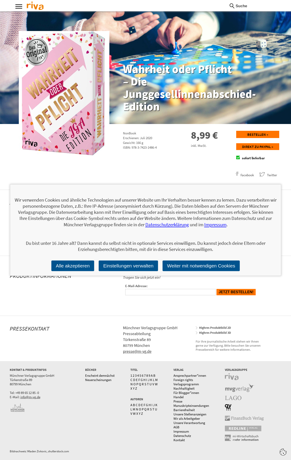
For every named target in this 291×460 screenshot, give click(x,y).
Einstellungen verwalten (128, 265)
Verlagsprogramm (186, 384)
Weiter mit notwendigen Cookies (201, 265)
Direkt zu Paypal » (257, 146)
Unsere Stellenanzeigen (189, 414)
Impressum (181, 431)
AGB (176, 427)
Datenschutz (182, 436)
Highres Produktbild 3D (215, 333)
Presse (177, 401)
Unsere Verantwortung (189, 423)
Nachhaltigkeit (184, 388)
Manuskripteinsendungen (191, 405)
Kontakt (179, 440)
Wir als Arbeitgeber (186, 418)
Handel (178, 397)
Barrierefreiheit (184, 410)
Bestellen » (257, 134)
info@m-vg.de (30, 397)
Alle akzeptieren (73, 265)
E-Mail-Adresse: (136, 286)
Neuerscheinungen (98, 380)
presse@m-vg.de (137, 351)
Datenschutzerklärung (167, 225)
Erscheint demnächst (100, 375)
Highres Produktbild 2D (215, 328)
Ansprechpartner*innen (189, 375)
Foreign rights (183, 380)
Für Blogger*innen (186, 393)
